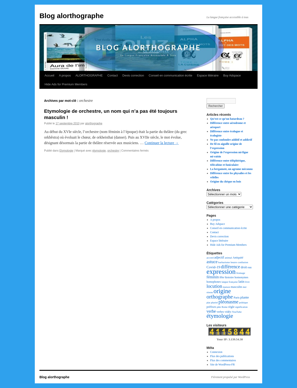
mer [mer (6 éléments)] (245, 287)
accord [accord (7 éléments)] (210, 257)
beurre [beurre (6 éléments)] (234, 262)
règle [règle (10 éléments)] (231, 306)
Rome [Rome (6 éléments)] (224, 307)
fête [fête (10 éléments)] (222, 277)
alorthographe (93, 123)
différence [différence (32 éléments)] (230, 266)
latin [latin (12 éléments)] (242, 281)
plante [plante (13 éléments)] (244, 297)
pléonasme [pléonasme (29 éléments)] (229, 301)
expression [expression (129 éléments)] (221, 271)
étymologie (99, 150)
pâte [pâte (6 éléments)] (219, 307)
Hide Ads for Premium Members (66, 84)
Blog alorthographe (71, 16)
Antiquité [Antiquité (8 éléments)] (238, 257)
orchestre (113, 150)
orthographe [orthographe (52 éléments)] (220, 297)
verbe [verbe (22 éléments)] (211, 311)
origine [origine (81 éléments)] (222, 291)
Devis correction (133, 75)
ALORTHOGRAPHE (89, 75)
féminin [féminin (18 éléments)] (213, 277)
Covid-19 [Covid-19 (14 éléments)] (213, 267)
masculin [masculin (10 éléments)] (236, 287)
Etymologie (66, 150)
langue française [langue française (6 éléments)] (230, 282)
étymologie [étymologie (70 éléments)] (220, 315)
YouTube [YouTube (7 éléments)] (237, 311)
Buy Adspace (232, 75)
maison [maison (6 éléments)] (226, 287)
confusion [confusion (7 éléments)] (243, 262)
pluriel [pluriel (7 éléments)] (214, 302)
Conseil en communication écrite (170, 75)
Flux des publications (222, 356)
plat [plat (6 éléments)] (208, 302)
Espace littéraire (208, 75)
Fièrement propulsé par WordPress (230, 377)
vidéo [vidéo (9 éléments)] (228, 311)
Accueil (49, 75)
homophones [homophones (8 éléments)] (214, 281)
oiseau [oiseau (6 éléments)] (210, 292)
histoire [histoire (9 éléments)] (229, 277)
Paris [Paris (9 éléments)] (237, 297)
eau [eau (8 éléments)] (250, 267)
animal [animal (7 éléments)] (228, 257)
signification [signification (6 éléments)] (241, 307)
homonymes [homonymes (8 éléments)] (241, 277)
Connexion (216, 352)
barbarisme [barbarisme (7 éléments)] (224, 262)
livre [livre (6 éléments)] (247, 282)
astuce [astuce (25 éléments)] (212, 261)
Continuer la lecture (162, 143)
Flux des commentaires (223, 360)
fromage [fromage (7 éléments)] (240, 273)
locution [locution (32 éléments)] (214, 286)
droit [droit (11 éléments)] (244, 267)
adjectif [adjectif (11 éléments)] (219, 257)
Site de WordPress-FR (222, 364)
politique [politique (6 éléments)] (243, 302)
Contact (112, 75)
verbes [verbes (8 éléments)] (220, 311)
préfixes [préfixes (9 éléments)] (211, 306)
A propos (65, 75)
